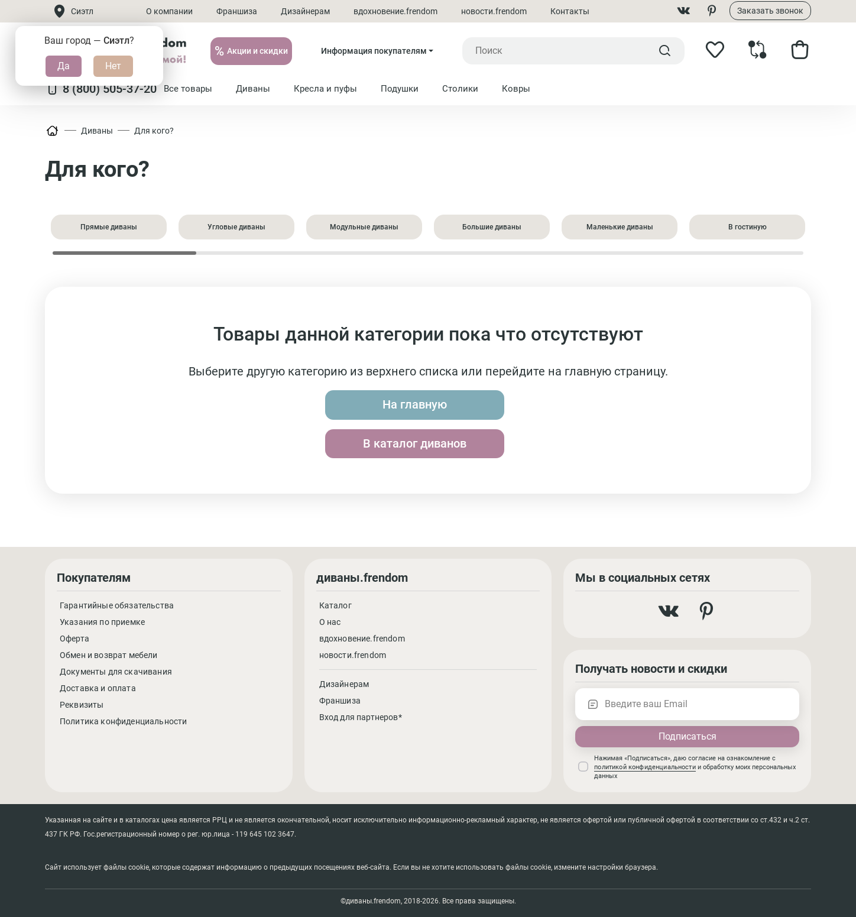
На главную (335, 424)
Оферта (74, 638)
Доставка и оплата (98, 688)
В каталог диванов (521, 424)
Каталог (335, 605)
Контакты (570, 11)
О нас (330, 622)
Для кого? (154, 130)
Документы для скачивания (116, 671)
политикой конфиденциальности (644, 767)
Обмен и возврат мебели (109, 655)
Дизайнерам (305, 11)
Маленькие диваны (619, 227)
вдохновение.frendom (396, 11)
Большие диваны (491, 227)
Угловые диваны (236, 227)
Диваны (97, 130)
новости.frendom (494, 11)
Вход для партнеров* (360, 717)
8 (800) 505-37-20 (101, 89)
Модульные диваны (364, 227)
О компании (170, 11)
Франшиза (237, 11)
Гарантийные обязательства (117, 605)
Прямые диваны (108, 227)
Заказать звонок (770, 10)
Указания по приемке (102, 622)
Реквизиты (81, 704)
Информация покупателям (374, 51)
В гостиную (747, 227)
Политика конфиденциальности (123, 721)
